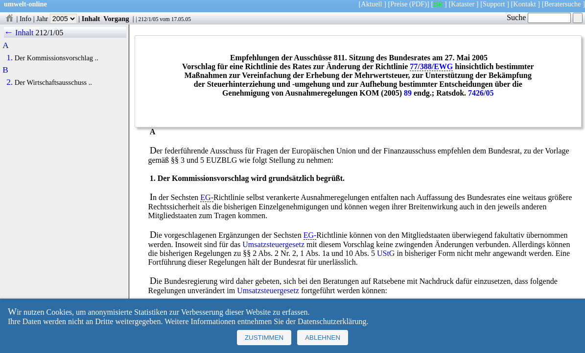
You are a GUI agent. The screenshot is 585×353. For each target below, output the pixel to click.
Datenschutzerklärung (332, 321)
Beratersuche (562, 4)
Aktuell (371, 4)
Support (494, 4)
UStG (386, 253)
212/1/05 (148, 19)
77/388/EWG (431, 66)
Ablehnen (322, 337)
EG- (206, 197)
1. (9, 58)
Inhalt (91, 19)
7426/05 (480, 93)
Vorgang (116, 19)
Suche (539, 17)
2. (9, 82)
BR (438, 4)
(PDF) (418, 4)
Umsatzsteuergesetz (273, 244)
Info (25, 19)
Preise (398, 4)
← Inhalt (19, 32)
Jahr (56, 19)
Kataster (462, 4)
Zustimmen (264, 337)
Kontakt (524, 4)
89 (408, 93)
